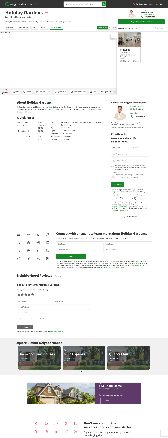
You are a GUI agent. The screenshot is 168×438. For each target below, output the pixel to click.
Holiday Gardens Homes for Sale (15, 22)
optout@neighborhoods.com (121, 206)
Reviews (50, 22)
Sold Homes (112, 28)
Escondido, (9, 17)
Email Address (121, 161)
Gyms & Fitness (60, 92)
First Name (116, 147)
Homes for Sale (102, 28)
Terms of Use (123, 210)
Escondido (48, 107)
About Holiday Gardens (36, 22)
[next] (138, 39)
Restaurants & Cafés (43, 92)
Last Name (135, 147)
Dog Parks (105, 92)
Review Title (23, 313)
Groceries (27, 92)
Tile (156, 28)
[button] (114, 35)
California (17, 17)
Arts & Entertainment (78, 92)
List (161, 28)
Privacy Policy (108, 267)
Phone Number (121, 154)
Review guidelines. (57, 332)
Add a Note (116, 172)
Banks (93, 92)
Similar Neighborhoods (63, 22)
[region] (58, 63)
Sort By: (121, 28)
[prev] (120, 39)
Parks (16, 92)
